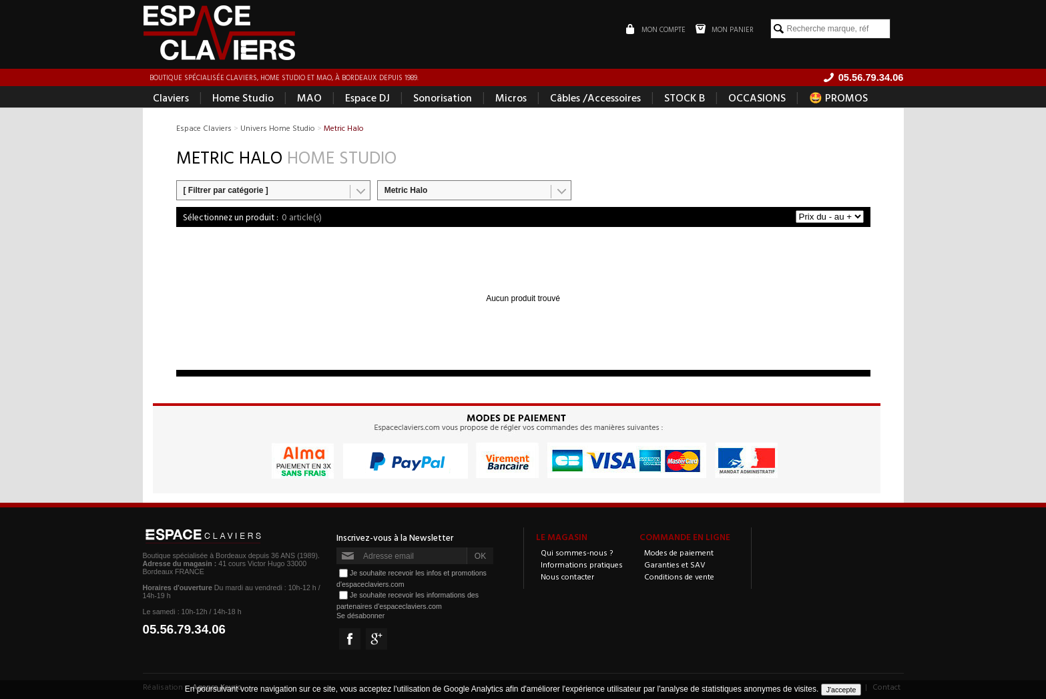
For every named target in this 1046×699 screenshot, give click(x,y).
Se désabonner (360, 616)
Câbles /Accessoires (595, 97)
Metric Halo (406, 190)
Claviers (171, 97)
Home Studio (243, 97)
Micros (511, 97)
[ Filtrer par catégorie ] (226, 190)
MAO (309, 97)
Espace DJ (367, 97)
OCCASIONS (757, 97)
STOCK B (684, 97)
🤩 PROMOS (838, 97)
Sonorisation (442, 97)
